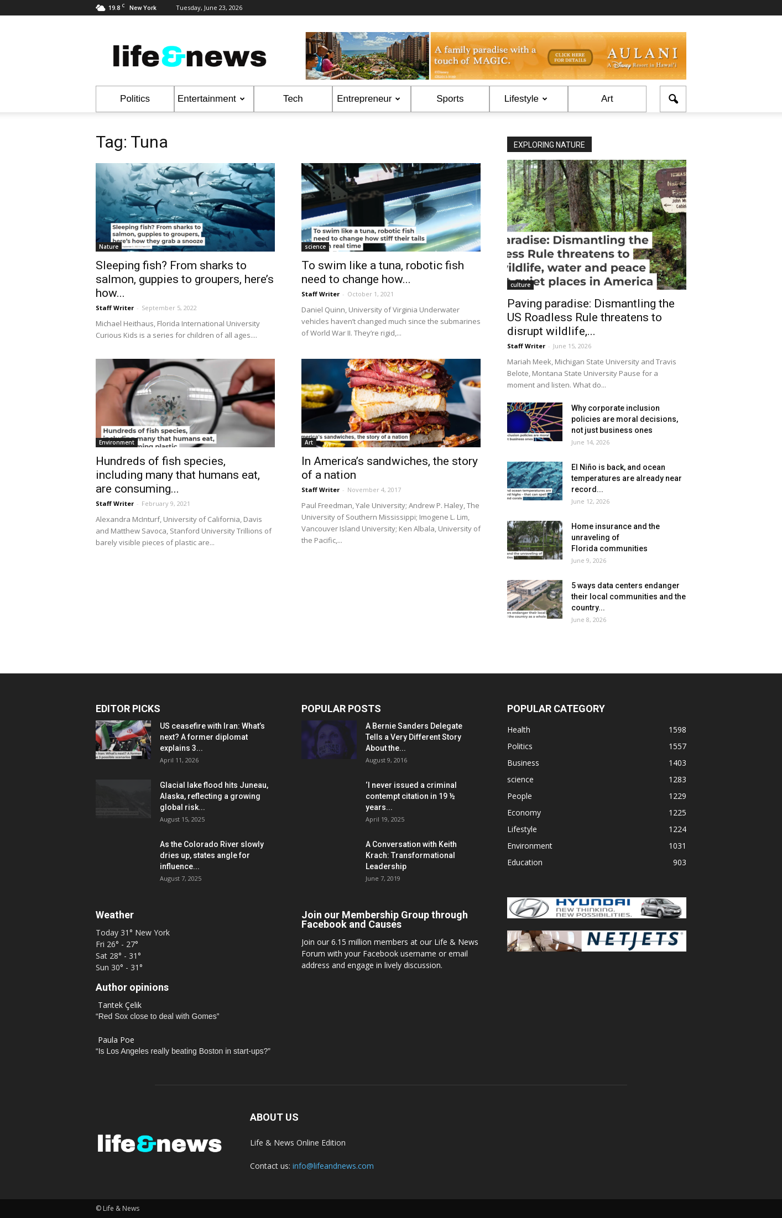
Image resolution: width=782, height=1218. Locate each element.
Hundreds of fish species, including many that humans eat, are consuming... (178, 474)
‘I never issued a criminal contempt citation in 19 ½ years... (411, 796)
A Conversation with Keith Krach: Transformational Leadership (411, 855)
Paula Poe (116, 1039)
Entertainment (211, 98)
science (315, 246)
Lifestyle (526, 98)
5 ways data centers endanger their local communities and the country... (628, 596)
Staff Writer (115, 308)
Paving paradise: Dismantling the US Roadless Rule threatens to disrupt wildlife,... (591, 317)
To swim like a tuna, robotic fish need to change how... (382, 272)
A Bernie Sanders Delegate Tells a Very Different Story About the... (414, 737)
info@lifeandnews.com (333, 1166)
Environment (116, 442)
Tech (293, 98)
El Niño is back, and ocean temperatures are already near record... (626, 478)
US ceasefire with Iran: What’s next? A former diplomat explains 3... (212, 737)
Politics (135, 98)
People (519, 796)
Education (525, 862)
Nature (108, 246)
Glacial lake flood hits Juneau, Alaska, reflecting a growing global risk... (214, 796)
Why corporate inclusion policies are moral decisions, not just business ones (624, 419)
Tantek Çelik (120, 1005)
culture (520, 285)
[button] (673, 99)
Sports (449, 98)
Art (607, 98)
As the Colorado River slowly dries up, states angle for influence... (212, 855)
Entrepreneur (368, 98)
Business (523, 762)
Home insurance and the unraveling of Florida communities (615, 537)
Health (518, 729)
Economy (524, 812)
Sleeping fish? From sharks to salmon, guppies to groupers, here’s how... (185, 279)
